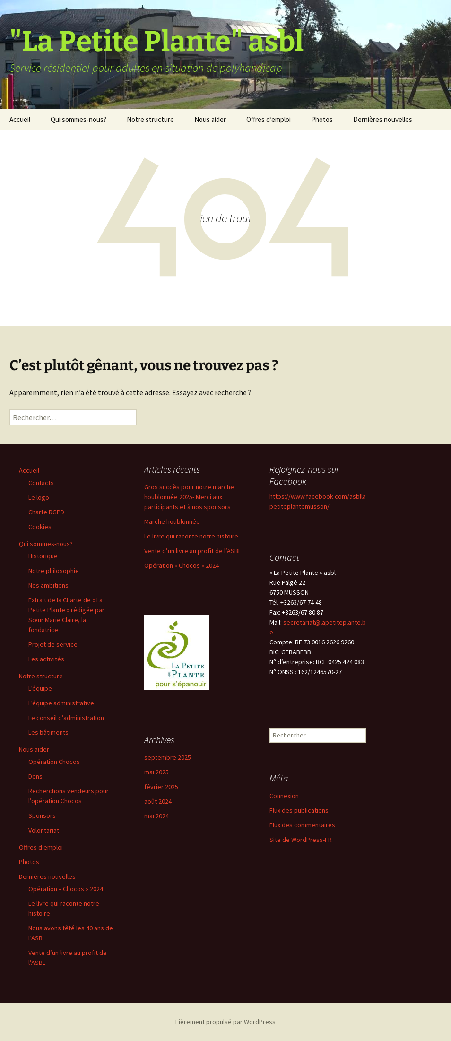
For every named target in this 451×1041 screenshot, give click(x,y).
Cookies (40, 526)
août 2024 (158, 801)
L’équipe (40, 688)
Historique (43, 556)
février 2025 (161, 786)
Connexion (284, 795)
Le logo (38, 497)
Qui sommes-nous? (78, 119)
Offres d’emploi (268, 119)
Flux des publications (299, 810)
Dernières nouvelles (382, 119)
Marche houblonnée (172, 521)
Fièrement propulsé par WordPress (225, 1021)
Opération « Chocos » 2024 (65, 889)
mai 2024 (156, 816)
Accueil (19, 119)
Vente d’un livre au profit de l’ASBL (192, 551)
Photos (322, 119)
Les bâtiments (48, 732)
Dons (35, 776)
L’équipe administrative (61, 703)
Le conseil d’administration (66, 717)
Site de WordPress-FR (300, 839)
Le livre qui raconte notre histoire (191, 536)
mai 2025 (156, 772)
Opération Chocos (54, 761)
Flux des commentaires (302, 825)
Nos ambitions (48, 585)
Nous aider (210, 119)
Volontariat (43, 830)
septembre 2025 (167, 757)
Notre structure (150, 119)
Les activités (46, 659)
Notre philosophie (53, 570)
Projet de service (53, 644)
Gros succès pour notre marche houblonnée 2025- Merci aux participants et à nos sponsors (189, 497)
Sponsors (42, 815)
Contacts (41, 482)
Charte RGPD (46, 512)
